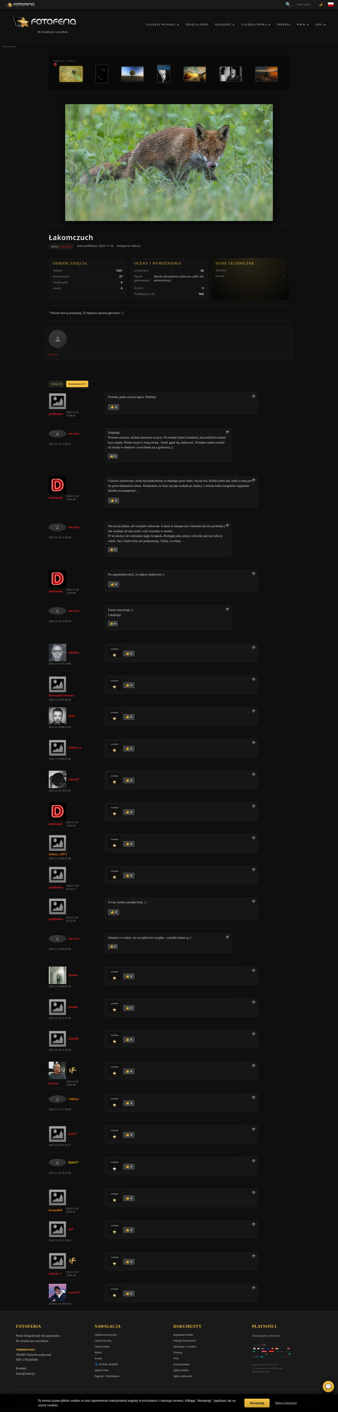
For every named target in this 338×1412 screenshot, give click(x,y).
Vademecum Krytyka (106, 1334)
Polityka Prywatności (184, 1340)
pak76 (72, 1133)
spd (70, 1229)
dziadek (73, 1038)
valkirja (73, 1099)
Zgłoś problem (181, 1370)
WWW (301, 24)
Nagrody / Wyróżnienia (107, 1376)
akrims (73, 975)
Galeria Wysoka (161, 24)
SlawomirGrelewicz (61, 695)
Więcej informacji (286, 1403)
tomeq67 (74, 779)
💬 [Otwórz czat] (328, 1386)
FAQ (175, 1358)
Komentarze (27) (77, 383)
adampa (73, 652)
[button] (178, 24)
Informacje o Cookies (184, 1346)
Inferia (284, 24)
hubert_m (74, 747)
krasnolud (55, 1210)
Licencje (177, 1352)
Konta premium (181, 1364)
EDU (319, 24)
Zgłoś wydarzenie (182, 1376)
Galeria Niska (254, 24)
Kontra (98, 1358)
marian (53, 1083)
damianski (55, 497)
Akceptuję (257, 1403)
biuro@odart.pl (25, 1373)
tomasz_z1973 (58, 854)
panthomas (56, 414)
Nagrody (223, 24)
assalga (73, 1007)
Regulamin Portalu (183, 1334)
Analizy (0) (56, 383)
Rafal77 (73, 1162)
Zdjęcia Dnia (197, 24)
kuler (71, 715)
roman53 (74, 1292)
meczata (65, 246)
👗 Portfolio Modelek (106, 1364)
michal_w (55, 1273)
